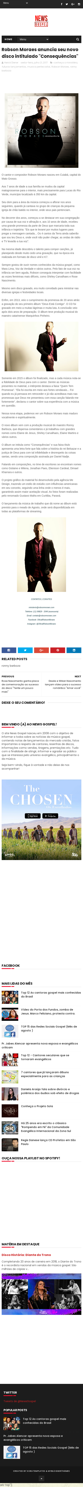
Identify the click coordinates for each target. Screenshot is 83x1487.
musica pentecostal (38, 66)
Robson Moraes (60, 66)
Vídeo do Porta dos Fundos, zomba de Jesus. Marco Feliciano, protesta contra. (48, 1011)
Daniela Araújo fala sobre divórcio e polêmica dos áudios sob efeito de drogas (50, 1091)
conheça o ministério (65, 62)
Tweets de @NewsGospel (20, 1401)
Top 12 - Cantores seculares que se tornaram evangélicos (45, 1057)
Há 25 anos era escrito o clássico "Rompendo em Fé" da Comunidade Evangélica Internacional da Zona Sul (46, 1127)
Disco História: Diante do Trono (26, 1255)
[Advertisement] (41, 917)
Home (8, 39)
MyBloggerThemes (59, 1470)
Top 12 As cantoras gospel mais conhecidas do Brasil (44, 1421)
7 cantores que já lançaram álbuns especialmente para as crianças (45, 1074)
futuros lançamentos (14, 66)
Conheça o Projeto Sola (37, 1106)
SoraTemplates (36, 1470)
